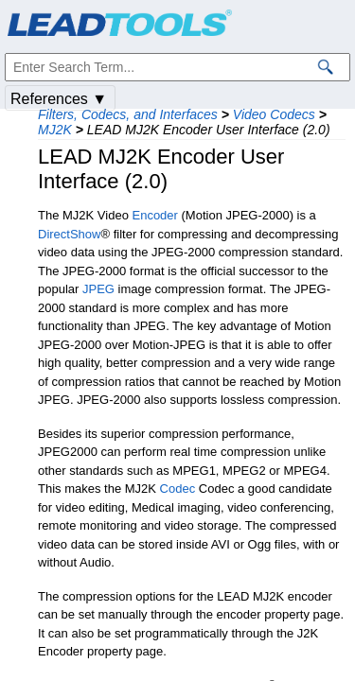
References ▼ (58, 99)
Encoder (154, 215)
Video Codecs (274, 114)
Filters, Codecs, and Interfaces (128, 114)
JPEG (98, 289)
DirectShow (69, 234)
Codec (178, 488)
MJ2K (55, 129)
